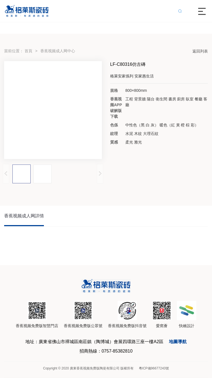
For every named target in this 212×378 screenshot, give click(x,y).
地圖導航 (178, 341)
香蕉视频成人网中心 (57, 51)
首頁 (28, 51)
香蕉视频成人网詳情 (24, 215)
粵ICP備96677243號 (154, 368)
